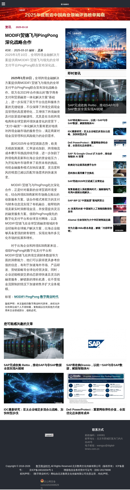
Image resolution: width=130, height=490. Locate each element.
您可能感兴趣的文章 (18, 324)
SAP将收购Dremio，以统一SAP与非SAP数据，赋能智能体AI (88, 121)
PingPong (32, 296)
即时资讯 (74, 73)
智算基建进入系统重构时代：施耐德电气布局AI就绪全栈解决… (89, 191)
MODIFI (19, 296)
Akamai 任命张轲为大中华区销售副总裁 (89, 220)
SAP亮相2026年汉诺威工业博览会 (86, 181)
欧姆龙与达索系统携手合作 (82, 165)
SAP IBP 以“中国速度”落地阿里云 (86, 200)
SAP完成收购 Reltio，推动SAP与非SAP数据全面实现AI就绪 (93, 107)
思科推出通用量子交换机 (81, 173)
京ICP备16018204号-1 (41, 470)
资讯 (8, 27)
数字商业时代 (49, 296)
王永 (40, 50)
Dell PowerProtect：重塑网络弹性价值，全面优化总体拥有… (88, 144)
